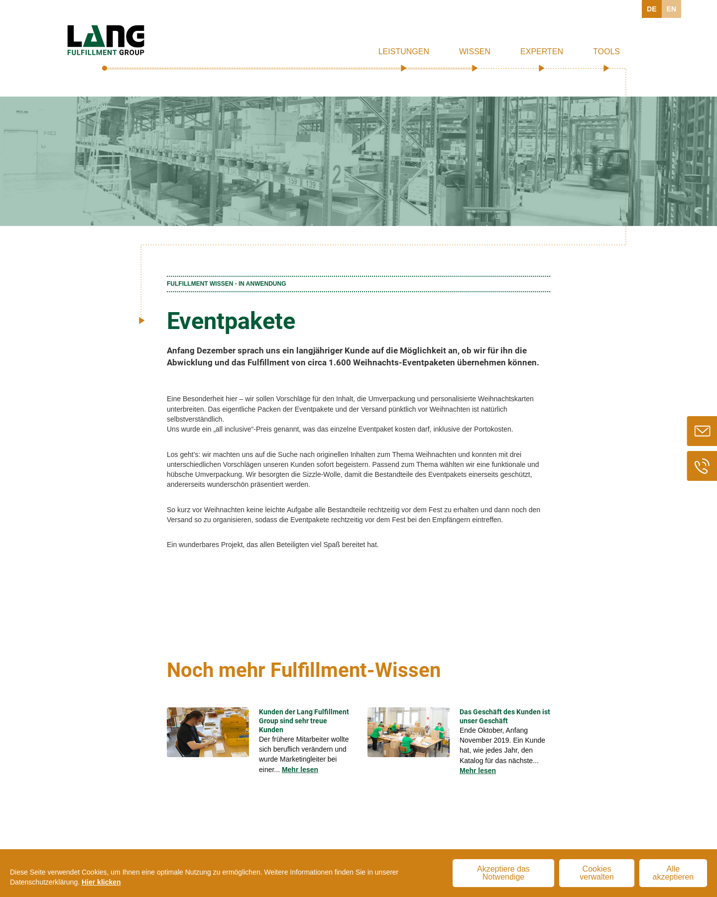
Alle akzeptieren (673, 873)
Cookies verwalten (596, 873)
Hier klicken (101, 882)
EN (671, 9)
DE (651, 9)
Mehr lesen (300, 770)
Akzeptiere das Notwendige (503, 873)
